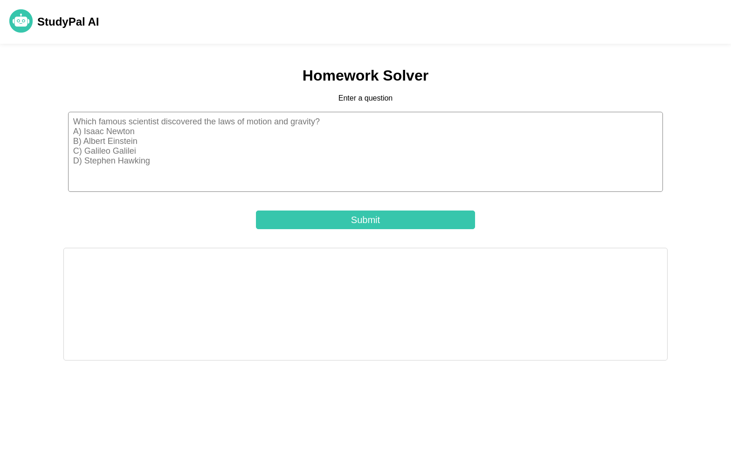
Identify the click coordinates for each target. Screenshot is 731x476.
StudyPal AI (68, 21)
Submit (365, 220)
